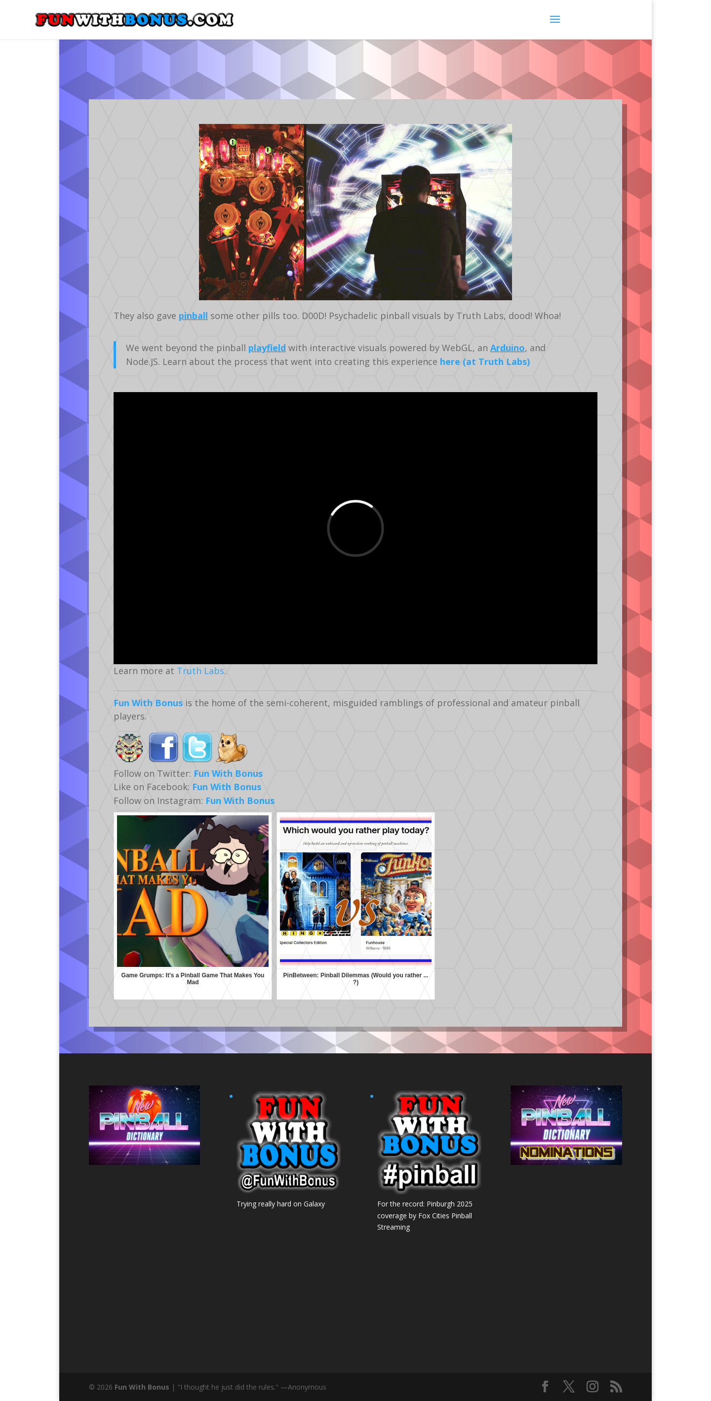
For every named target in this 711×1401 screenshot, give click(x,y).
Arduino (507, 348)
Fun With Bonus (148, 703)
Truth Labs (200, 671)
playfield (267, 348)
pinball (193, 315)
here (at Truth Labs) (485, 361)
